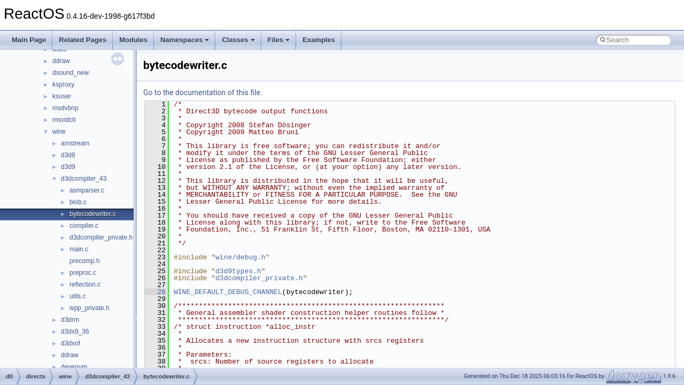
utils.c (77, 296)
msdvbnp (65, 108)
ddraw (61, 61)
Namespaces (184, 40)
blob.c (78, 202)
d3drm (70, 320)
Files (279, 40)
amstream (75, 143)
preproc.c (82, 272)
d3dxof (70, 343)
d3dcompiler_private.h (101, 237)
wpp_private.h (89, 308)
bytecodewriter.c (92, 214)
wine (59, 131)
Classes (238, 40)
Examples (318, 40)
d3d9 (68, 167)
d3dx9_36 (75, 331)
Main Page (29, 40)
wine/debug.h (240, 257)
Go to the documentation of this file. (202, 92)
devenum (74, 367)
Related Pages (82, 40)
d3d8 (68, 155)
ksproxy (63, 84)
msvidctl (63, 120)
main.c (78, 249)
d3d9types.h (238, 271)
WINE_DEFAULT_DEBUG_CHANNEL (228, 292)
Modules (133, 40)
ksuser (61, 96)
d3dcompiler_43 (83, 178)
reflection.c (84, 284)
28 (155, 292)
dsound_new (70, 72)
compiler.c (83, 225)
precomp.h (84, 261)
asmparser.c (86, 190)
